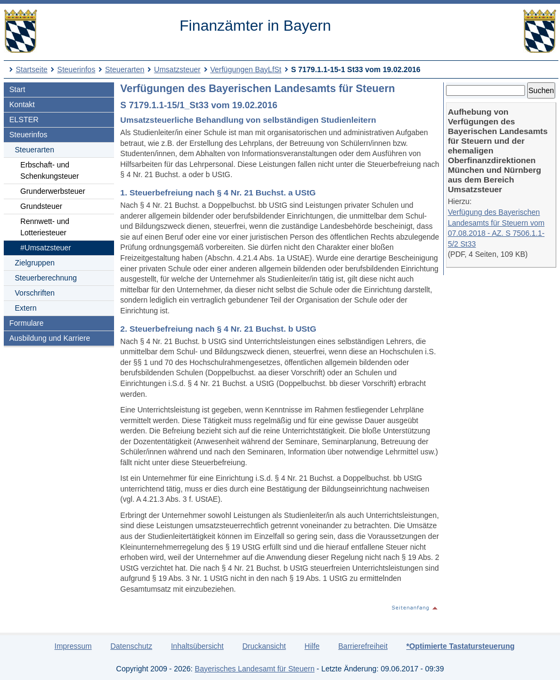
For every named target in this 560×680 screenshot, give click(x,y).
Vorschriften (35, 293)
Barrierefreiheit (363, 646)
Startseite (31, 69)
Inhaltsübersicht (197, 646)
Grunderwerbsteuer (53, 191)
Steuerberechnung (46, 278)
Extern (26, 308)
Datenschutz (131, 646)
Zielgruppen (35, 262)
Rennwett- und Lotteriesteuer (44, 227)
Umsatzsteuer (177, 69)
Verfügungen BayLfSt (245, 69)
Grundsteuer (41, 206)
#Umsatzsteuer (45, 247)
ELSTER (23, 119)
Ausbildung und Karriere (49, 338)
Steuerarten (124, 69)
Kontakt (21, 104)
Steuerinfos (76, 69)
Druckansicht (264, 646)
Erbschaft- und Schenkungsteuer (49, 170)
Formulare (26, 323)
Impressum (72, 646)
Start (17, 89)
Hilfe (312, 646)
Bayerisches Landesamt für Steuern (255, 668)
